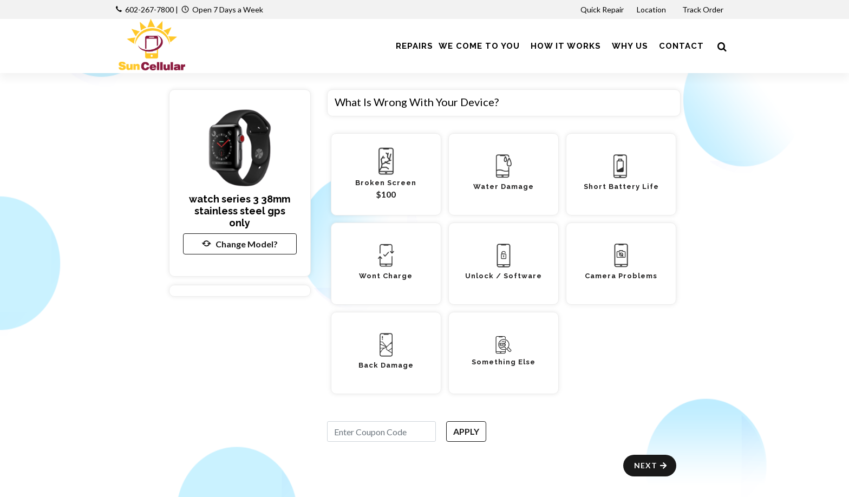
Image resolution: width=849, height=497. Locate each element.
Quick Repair (602, 9)
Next (651, 465)
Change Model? (240, 243)
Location (652, 9)
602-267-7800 (149, 9)
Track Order (703, 9)
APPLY (466, 431)
